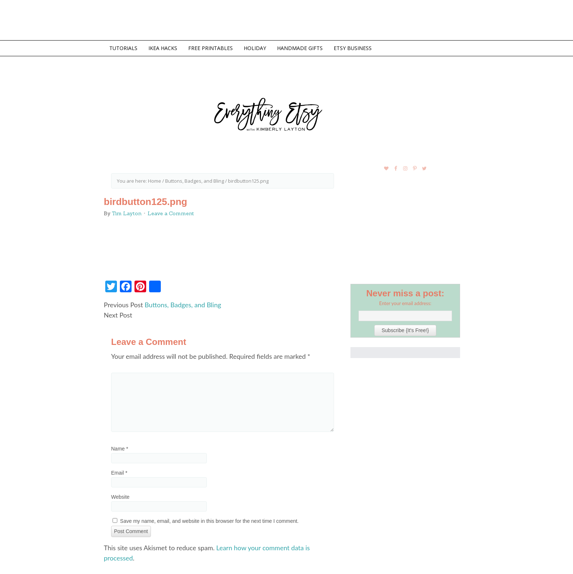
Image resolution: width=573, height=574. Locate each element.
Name (119, 449)
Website (120, 497)
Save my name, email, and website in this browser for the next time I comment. (209, 521)
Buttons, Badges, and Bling (183, 305)
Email (119, 473)
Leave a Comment (171, 213)
